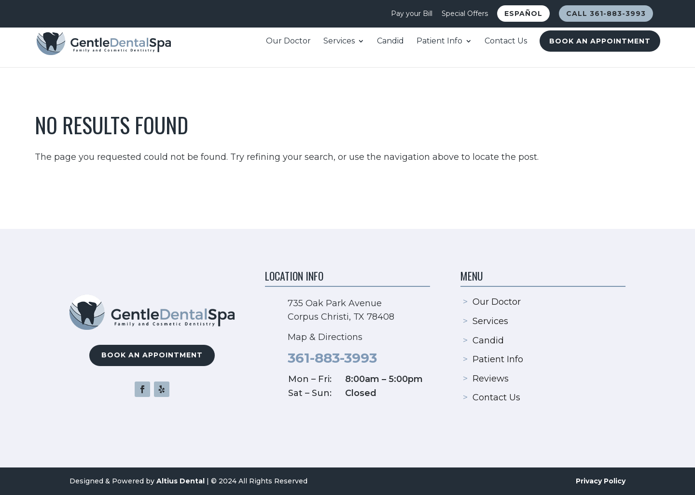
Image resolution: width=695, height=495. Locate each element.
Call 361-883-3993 (606, 13)
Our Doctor (288, 41)
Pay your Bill (411, 14)
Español (523, 13)
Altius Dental (180, 481)
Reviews (491, 378)
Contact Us (506, 41)
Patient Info (439, 41)
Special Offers (465, 14)
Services (339, 41)
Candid (390, 41)
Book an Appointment (600, 41)
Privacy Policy (601, 481)
